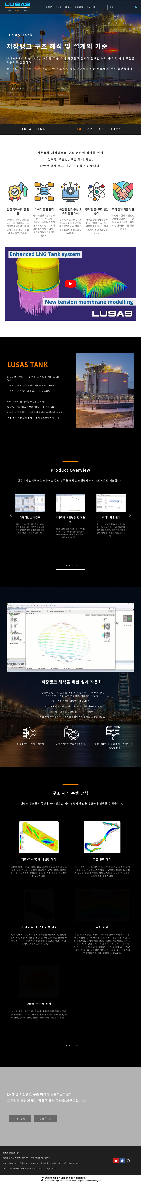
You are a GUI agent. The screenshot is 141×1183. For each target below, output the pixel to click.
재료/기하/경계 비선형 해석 (38, 859)
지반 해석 (102, 927)
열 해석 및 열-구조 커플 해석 (39, 927)
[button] (11, 515)
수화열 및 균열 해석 (38, 1004)
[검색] (121, 7)
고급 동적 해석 (102, 859)
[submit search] (137, 7)
